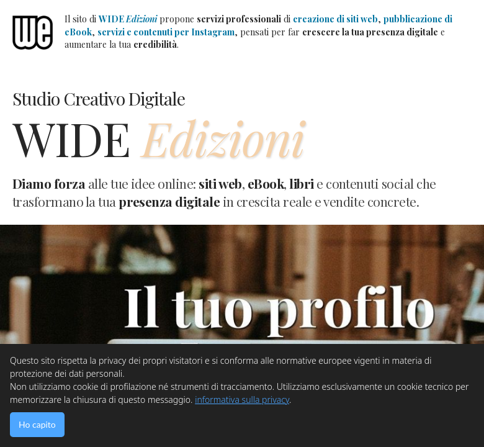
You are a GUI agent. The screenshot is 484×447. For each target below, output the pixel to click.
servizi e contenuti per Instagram (166, 32)
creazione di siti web (335, 19)
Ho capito (37, 424)
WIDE (128, 19)
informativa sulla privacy (242, 399)
